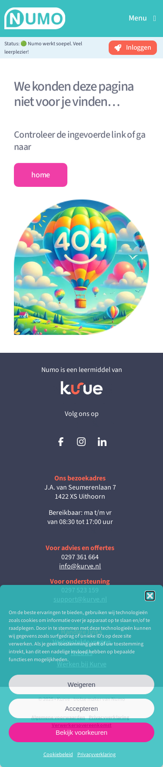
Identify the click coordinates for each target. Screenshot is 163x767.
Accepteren (81, 708)
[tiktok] (77, 423)
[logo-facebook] (61, 442)
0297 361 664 (80, 557)
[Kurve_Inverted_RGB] (81, 376)
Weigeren (82, 684)
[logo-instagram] (81, 442)
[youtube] (112, 423)
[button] (150, 595)
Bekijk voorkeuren (81, 732)
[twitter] (94, 423)
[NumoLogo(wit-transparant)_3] (34, 11)
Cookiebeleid (58, 754)
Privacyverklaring (96, 754)
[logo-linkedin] (102, 442)
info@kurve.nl (80, 566)
